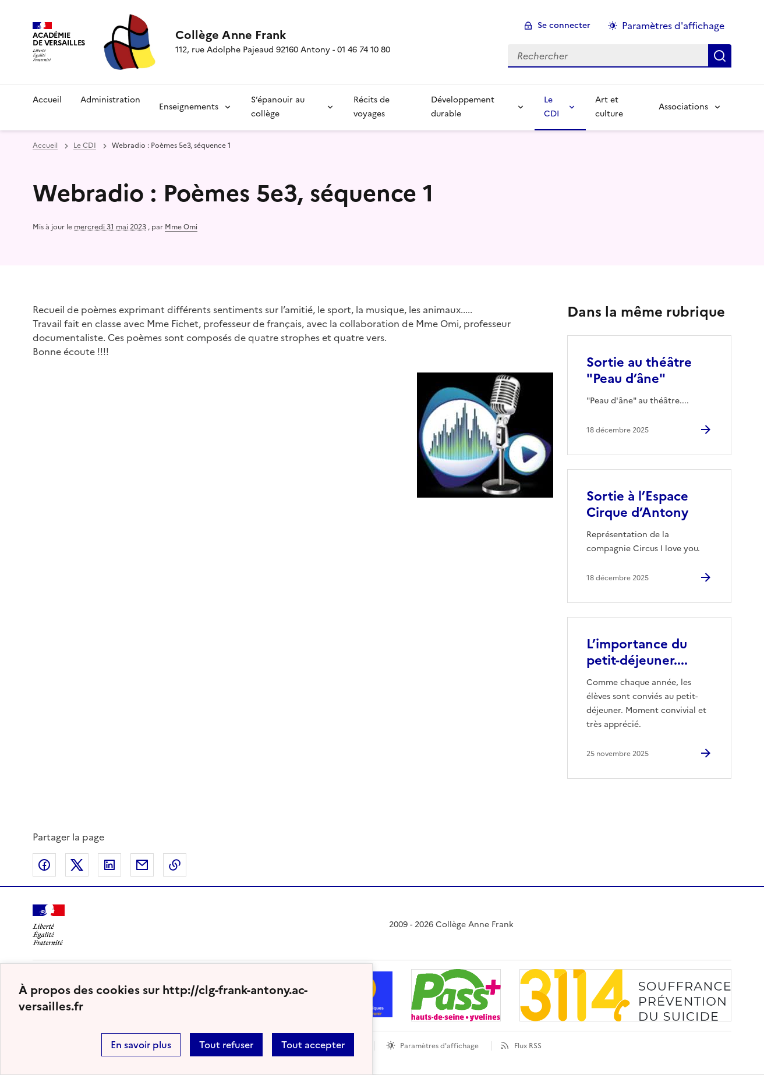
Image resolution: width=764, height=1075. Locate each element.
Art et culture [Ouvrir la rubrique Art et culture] (609, 107)
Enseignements (188, 107)
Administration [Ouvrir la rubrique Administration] (110, 100)
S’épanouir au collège (278, 107)
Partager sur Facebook (44, 865)
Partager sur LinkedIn (109, 865)
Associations (683, 107)
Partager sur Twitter (77, 865)
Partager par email (142, 865)
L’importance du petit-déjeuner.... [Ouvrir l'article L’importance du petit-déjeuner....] (637, 652)
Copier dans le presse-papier (174, 865)
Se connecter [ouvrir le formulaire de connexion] (563, 25)
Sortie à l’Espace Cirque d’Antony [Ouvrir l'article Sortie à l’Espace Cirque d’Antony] (637, 504)
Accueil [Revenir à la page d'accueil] (47, 100)
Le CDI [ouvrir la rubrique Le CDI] (84, 145)
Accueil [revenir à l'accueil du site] (45, 145)
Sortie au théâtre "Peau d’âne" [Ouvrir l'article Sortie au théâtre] (639, 370)
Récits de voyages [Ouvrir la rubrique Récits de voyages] (371, 107)
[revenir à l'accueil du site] (282, 35)
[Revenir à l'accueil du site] (49, 925)
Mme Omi (181, 227)
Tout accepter (313, 1045)
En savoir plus (141, 1045)
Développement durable (462, 107)
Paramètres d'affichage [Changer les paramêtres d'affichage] (673, 26)
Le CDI (551, 107)
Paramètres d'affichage (439, 1046)
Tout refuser (226, 1045)
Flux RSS (528, 1046)
